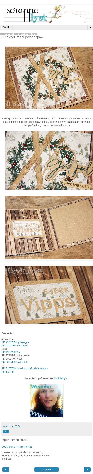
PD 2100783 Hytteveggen (16, 342)
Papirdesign (60, 378)
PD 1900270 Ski (11, 352)
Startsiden (46, 469)
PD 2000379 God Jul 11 (15, 362)
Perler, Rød (8, 371)
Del (5, 431)
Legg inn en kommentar (17, 446)
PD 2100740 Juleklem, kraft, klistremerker (25, 368)
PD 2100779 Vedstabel (14, 345)
